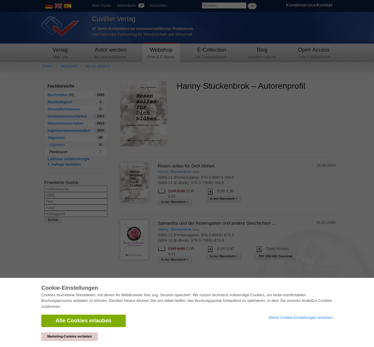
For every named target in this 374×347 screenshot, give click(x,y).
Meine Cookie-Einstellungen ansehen (301, 317)
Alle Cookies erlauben (83, 321)
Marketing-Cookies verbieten (69, 336)
